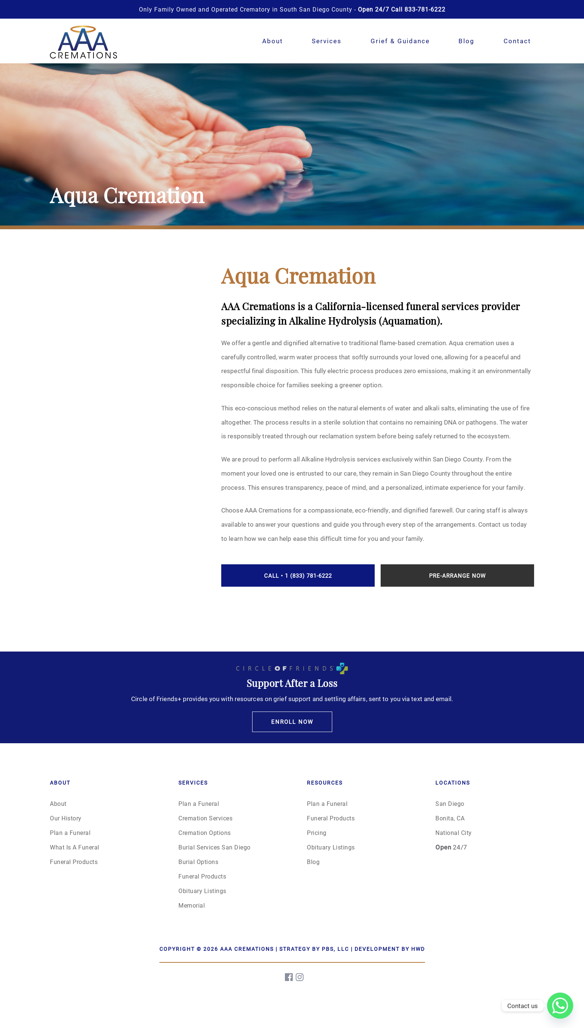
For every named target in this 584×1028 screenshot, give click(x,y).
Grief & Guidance (400, 41)
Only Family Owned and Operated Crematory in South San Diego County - (292, 9)
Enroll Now (292, 721)
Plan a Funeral (70, 832)
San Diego (449, 803)
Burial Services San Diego (214, 847)
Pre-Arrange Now (457, 575)
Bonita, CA (449, 818)
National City (453, 832)
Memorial (191, 905)
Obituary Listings (202, 891)
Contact (517, 41)
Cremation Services (205, 818)
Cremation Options (204, 832)
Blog (466, 41)
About (272, 41)
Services (327, 41)
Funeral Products (74, 861)
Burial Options (198, 861)
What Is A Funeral (74, 847)
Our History (66, 818)
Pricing (317, 832)
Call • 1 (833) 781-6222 (298, 575)
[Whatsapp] (560, 1006)
